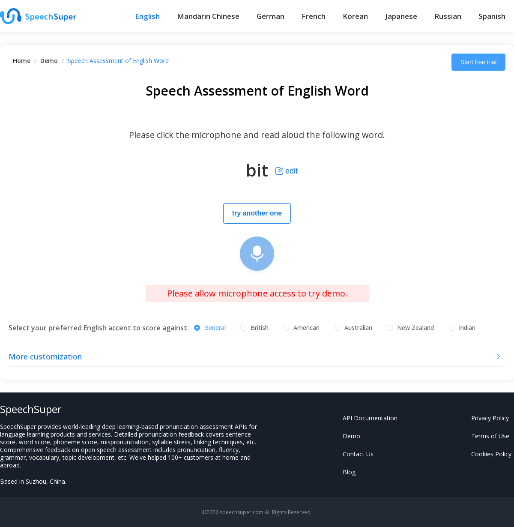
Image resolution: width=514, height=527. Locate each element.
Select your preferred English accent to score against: (99, 327)
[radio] (210, 328)
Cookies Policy (491, 454)
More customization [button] (255, 356)
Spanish (491, 16)
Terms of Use (490, 436)
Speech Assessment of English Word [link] (118, 61)
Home (21, 61)
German (270, 16)
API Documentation (370, 418)
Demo (49, 61)
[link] (21, 61)
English (147, 16)
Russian (447, 16)
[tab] (257, 356)
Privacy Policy (490, 418)
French (314, 16)
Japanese (401, 16)
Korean (355, 16)
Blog (349, 472)
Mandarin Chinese (208, 16)
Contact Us (358, 454)
